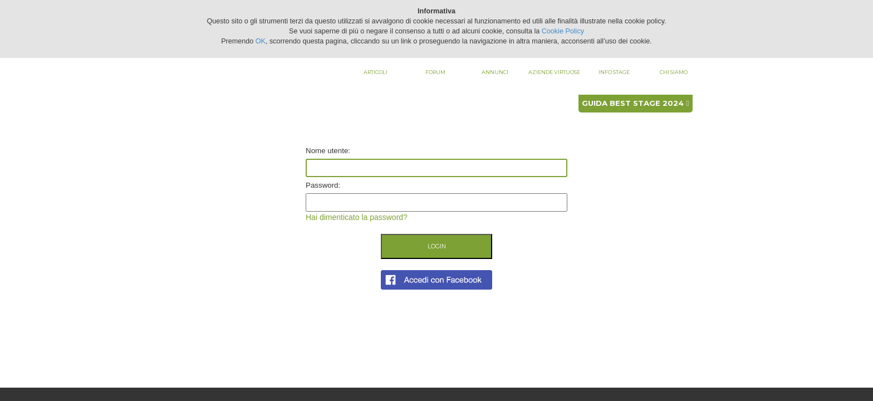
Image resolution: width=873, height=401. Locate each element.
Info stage (614, 72)
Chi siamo (674, 72)
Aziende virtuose (554, 72)
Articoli (376, 72)
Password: (323, 185)
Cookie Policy (563, 31)
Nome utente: (328, 150)
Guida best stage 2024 (635, 103)
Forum (435, 72)
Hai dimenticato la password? (357, 217)
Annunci (495, 72)
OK (261, 41)
